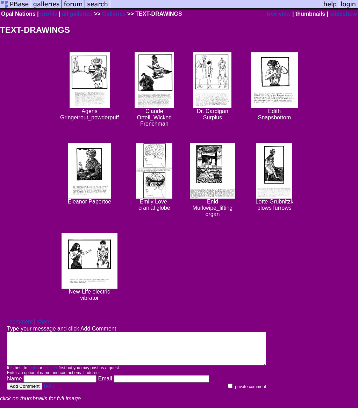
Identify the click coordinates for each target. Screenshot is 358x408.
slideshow (343, 14)
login (32, 374)
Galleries (114, 14)
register (50, 374)
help (49, 392)
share (44, 322)
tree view (279, 14)
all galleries (77, 14)
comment (21, 322)
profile (48, 14)
